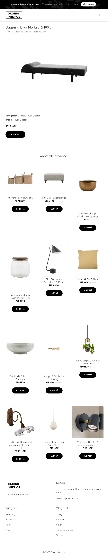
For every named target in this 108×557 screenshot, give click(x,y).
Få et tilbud (88, 4)
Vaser (8, 530)
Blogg (59, 514)
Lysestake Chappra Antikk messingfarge (87, 215)
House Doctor (33, 115)
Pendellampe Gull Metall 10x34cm (88, 362)
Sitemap (60, 535)
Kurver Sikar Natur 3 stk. (20, 197)
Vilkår (59, 524)
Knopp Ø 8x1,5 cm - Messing (54, 378)
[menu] (100, 15)
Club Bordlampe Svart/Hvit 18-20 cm (54, 281)
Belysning (10, 514)
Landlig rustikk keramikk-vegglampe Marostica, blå (20, 445)
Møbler (8, 524)
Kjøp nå (15, 134)
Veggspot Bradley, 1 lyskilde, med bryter (87, 443)
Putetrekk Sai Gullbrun (87, 279)
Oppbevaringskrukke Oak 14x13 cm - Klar (20, 296)
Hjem (8, 31)
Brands (21, 115)
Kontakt (60, 519)
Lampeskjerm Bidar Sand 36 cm (54, 443)
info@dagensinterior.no (67, 498)
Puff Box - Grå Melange (54, 197)
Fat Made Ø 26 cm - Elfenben (20, 378)
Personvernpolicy (64, 530)
